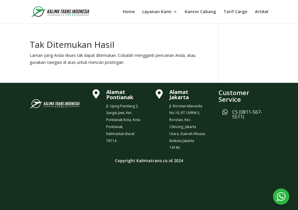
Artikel (261, 12)
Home (129, 12)
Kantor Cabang (200, 12)
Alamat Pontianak (119, 94)
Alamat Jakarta (179, 94)
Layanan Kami (156, 12)
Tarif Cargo (235, 12)
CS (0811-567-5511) (247, 114)
